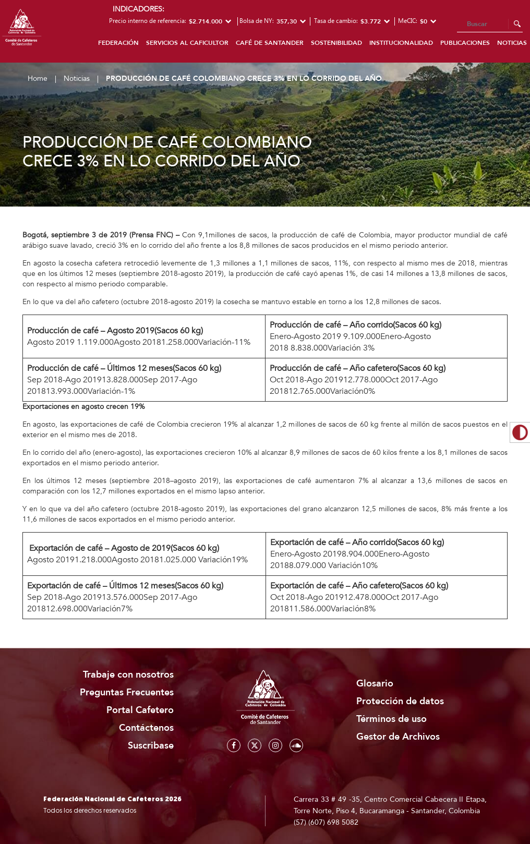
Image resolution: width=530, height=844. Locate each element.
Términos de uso (391, 719)
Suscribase (151, 745)
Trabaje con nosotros (128, 674)
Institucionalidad (401, 43)
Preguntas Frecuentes (127, 692)
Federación (118, 43)
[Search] (490, 24)
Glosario (374, 683)
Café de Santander (270, 43)
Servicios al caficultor (187, 43)
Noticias (77, 78)
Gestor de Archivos (398, 736)
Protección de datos (400, 701)
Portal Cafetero (140, 710)
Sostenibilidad (336, 43)
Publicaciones (465, 43)
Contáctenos (146, 727)
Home (37, 78)
